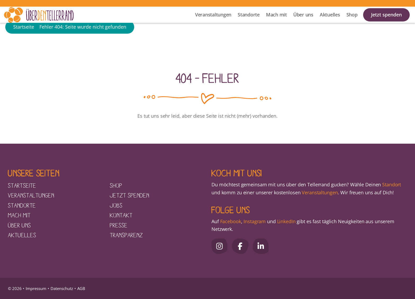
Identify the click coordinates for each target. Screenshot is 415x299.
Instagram (254, 221)
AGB (81, 288)
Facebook (230, 221)
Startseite (23, 43)
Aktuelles (330, 21)
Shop (352, 21)
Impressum (36, 288)
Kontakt (121, 215)
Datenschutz (62, 288)
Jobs (116, 205)
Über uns (303, 21)
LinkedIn (286, 221)
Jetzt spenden (386, 21)
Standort (391, 184)
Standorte (249, 21)
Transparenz (126, 235)
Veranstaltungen (213, 21)
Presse (119, 225)
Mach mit (276, 21)
